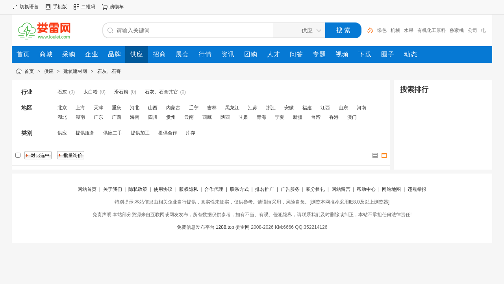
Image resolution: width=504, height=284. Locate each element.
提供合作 (167, 133)
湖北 (62, 117)
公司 (472, 30)
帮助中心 (366, 189)
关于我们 (112, 189)
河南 (361, 107)
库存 (190, 133)
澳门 (352, 117)
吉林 (212, 107)
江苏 (253, 107)
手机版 (60, 6)
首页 (29, 71)
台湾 (316, 117)
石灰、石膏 (109, 71)
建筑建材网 (75, 71)
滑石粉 (121, 92)
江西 (325, 107)
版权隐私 (188, 189)
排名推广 (264, 189)
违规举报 (417, 189)
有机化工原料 (431, 30)
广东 (98, 117)
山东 (343, 107)
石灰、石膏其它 (161, 92)
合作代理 (213, 189)
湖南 (80, 117)
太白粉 (90, 92)
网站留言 (341, 189)
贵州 (171, 117)
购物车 (116, 6)
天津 (98, 107)
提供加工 (140, 133)
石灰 (62, 92)
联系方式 (239, 189)
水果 (408, 30)
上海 (80, 107)
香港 (334, 117)
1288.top (225, 227)
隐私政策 (137, 189)
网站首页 (87, 189)
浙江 (271, 107)
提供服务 (85, 133)
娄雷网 (242, 227)
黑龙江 (232, 107)
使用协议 (163, 189)
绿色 (382, 30)
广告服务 (290, 189)
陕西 (225, 117)
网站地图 (391, 189)
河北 (134, 107)
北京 (62, 107)
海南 (134, 117)
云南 (189, 117)
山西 (153, 107)
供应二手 (112, 133)
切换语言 (29, 6)
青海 (261, 117)
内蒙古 (173, 107)
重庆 (116, 107)
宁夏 (279, 117)
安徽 (289, 107)
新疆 (297, 117)
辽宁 (193, 107)
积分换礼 (315, 189)
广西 (116, 117)
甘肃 (243, 117)
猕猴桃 (457, 30)
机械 (395, 30)
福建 (307, 107)
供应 (49, 71)
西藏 (207, 117)
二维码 (88, 6)
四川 (153, 117)
